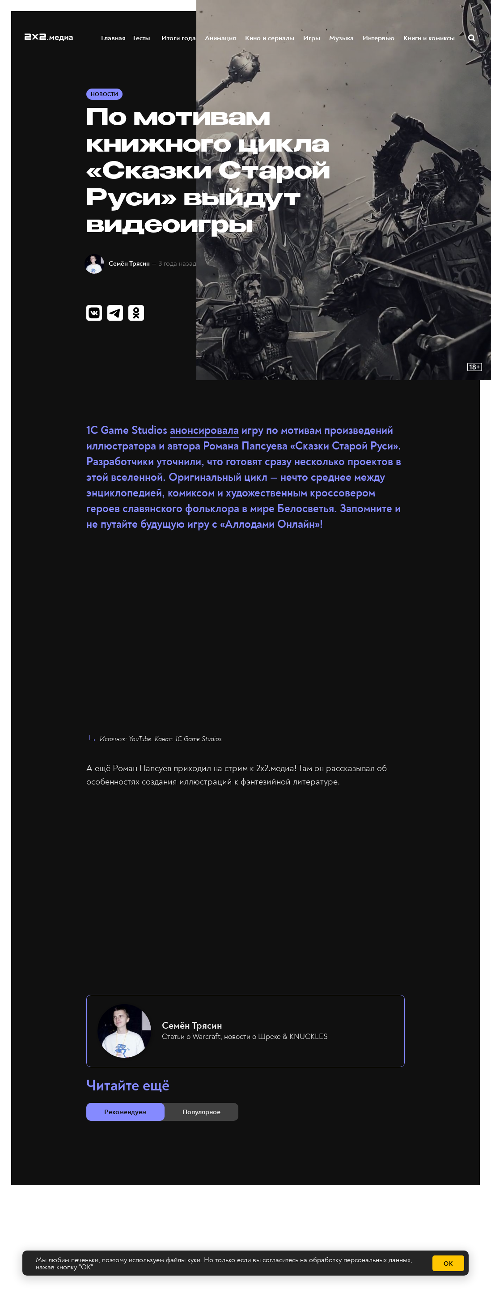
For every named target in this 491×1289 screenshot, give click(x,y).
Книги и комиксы (429, 37)
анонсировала (204, 430)
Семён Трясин (129, 263)
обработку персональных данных (360, 1259)
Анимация (221, 37)
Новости (104, 94)
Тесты (146, 37)
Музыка (342, 37)
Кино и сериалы (270, 37)
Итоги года (179, 37)
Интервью (379, 37)
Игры (312, 37)
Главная (114, 37)
